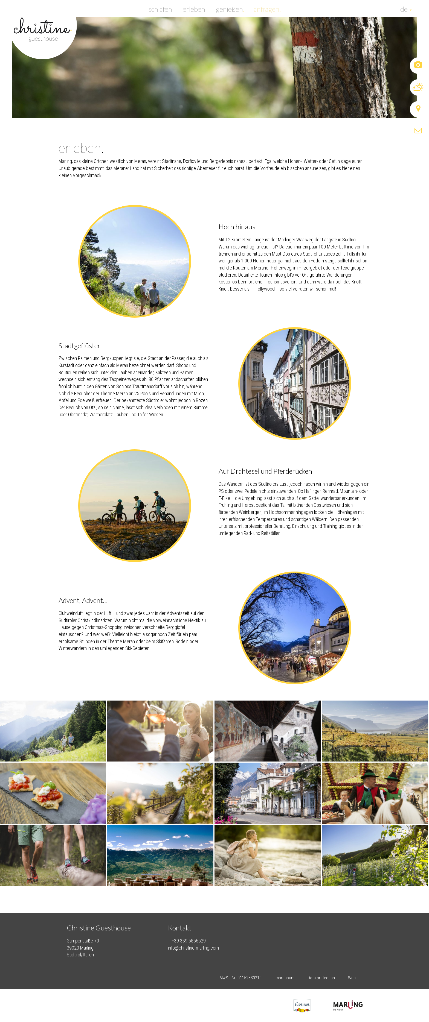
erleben (195, 8)
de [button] (406, 8)
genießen (230, 8)
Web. (352, 977)
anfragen (267, 8)
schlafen (161, 8)
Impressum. (285, 977)
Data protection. (322, 977)
